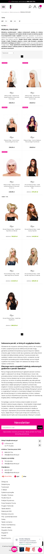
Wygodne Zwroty (6, 530)
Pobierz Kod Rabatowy (8, 525)
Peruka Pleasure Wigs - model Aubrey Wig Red (32, 229)
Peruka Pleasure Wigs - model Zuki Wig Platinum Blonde (11, 229)
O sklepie (4, 490)
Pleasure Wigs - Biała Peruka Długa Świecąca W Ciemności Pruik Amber (32, 97)
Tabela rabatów (6, 508)
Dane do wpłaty (6, 527)
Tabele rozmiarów (6, 522)
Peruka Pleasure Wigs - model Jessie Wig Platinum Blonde (11, 274)
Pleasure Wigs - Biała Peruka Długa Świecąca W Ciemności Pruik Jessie (11, 97)
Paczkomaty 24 (6, 498)
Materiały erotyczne (7, 514)
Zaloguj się (4, 481)
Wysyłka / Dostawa (7, 495)
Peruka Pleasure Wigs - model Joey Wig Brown (11, 319)
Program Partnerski (7, 506)
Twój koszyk (5, 487)
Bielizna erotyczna (14, 12)
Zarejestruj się (5, 484)
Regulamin (4, 533)
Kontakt (3, 535)
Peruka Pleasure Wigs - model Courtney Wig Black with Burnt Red (32, 186)
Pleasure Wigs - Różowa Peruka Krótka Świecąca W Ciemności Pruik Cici (12, 186)
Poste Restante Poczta (8, 503)
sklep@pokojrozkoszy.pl (12, 455)
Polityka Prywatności (7, 500)
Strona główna (5, 12)
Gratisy (3, 519)
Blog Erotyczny (6, 538)
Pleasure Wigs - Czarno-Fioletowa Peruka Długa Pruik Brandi (32, 140)
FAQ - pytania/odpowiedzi (9, 516)
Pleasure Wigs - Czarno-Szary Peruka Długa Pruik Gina (11, 140)
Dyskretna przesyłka (7, 492)
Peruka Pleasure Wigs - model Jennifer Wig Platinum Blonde (32, 274)
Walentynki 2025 (6, 511)
